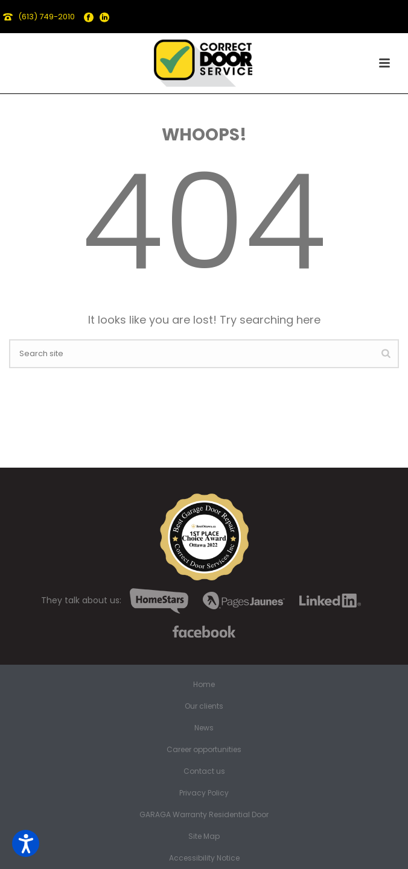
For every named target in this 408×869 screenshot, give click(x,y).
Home (204, 684)
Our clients (204, 706)
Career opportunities (204, 749)
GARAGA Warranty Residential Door (204, 815)
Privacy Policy (204, 793)
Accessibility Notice (204, 858)
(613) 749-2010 (46, 16)
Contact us (204, 771)
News (204, 728)
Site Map (204, 836)
